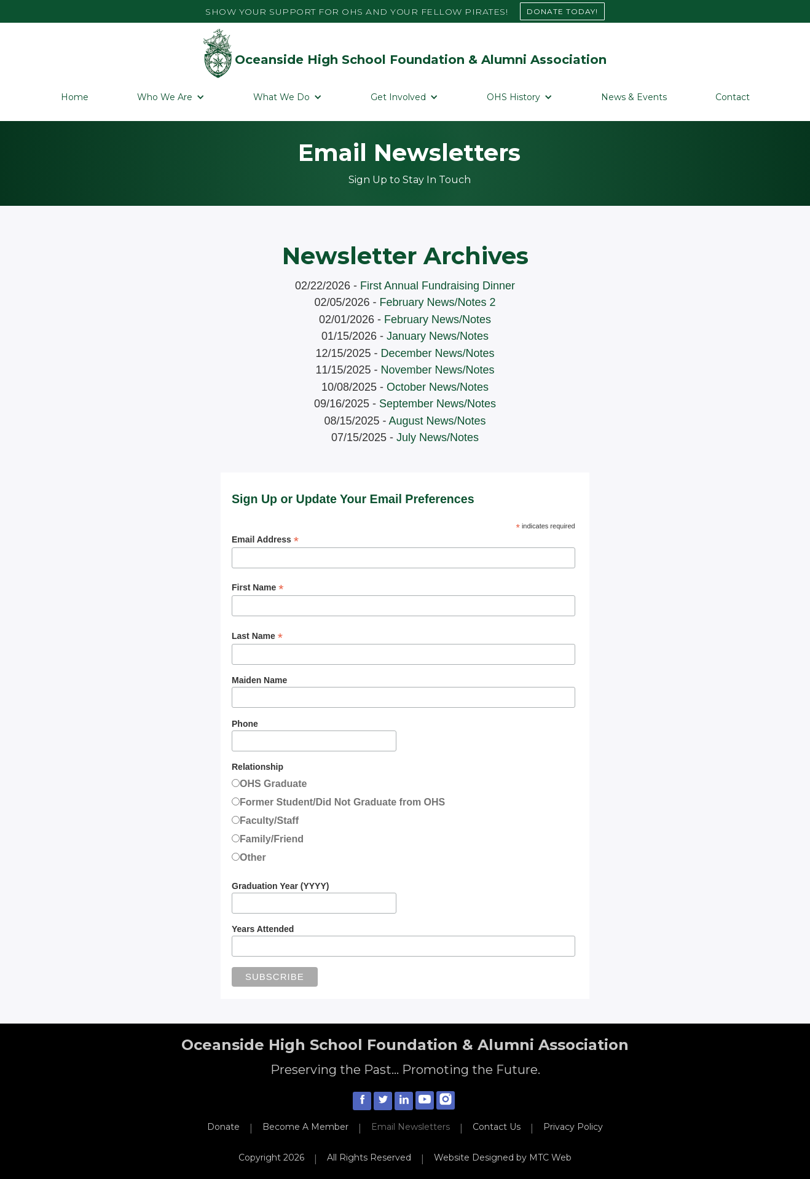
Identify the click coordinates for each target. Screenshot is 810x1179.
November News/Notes (438, 370)
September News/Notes (437, 404)
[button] (171, 97)
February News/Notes (437, 319)
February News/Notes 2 (438, 302)
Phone (245, 724)
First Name (257, 587)
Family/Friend (272, 839)
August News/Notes (437, 421)
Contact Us (497, 1126)
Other (253, 857)
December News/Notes (438, 353)
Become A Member (305, 1126)
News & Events (634, 97)
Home (74, 97)
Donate (223, 1126)
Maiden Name (259, 680)
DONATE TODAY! (562, 11)
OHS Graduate (273, 783)
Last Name (257, 636)
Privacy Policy (573, 1126)
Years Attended (263, 929)
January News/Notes (438, 336)
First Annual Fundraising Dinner (437, 286)
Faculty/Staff (269, 820)
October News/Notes (438, 387)
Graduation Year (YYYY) (280, 886)
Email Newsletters (410, 1126)
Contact (732, 97)
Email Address (265, 540)
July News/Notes (437, 437)
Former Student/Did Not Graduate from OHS (342, 802)
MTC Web (550, 1157)
